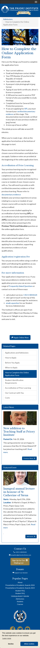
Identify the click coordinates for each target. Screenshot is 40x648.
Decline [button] (11, 644)
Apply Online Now (20, 337)
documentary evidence (11, 194)
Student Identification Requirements (14, 381)
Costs (7, 398)
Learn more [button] (6, 638)
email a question (12, 303)
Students (20, 601)
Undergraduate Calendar (20, 596)
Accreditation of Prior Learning (18, 388)
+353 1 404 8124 (30, 295)
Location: (7, 502)
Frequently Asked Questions (21, 286)
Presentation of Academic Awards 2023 (20, 588)
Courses (20, 604)
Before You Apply (12, 362)
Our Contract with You (14, 393)
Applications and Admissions (16, 353)
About (20, 582)
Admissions (8, 19)
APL (26, 108)
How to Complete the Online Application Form (17, 373)
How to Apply (10, 357)
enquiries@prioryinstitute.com (20, 555)
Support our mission (20, 573)
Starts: (6, 499)
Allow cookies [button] (29, 644)
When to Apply (11, 367)
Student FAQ (20, 591)
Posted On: (8, 439)
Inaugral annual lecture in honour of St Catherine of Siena (19, 492)
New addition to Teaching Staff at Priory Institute (19, 431)
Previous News (29, 458)
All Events (31, 536)
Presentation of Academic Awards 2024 (20, 585)
